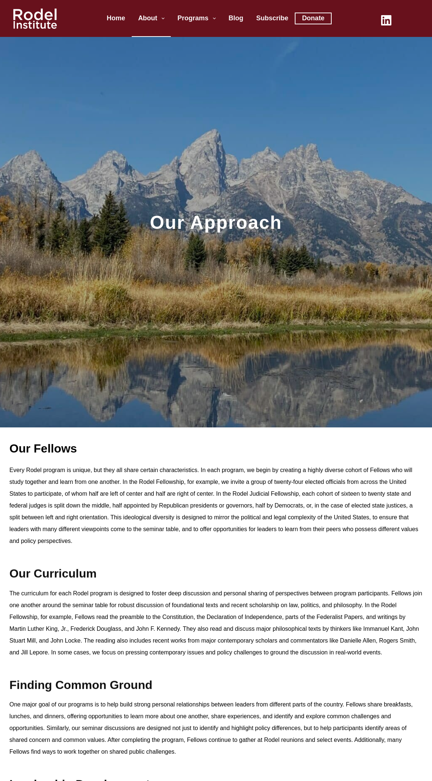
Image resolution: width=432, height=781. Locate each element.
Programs (198, 18)
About (152, 18)
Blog (236, 18)
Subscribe (272, 18)
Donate (313, 18)
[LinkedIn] (386, 20)
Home (116, 18)
